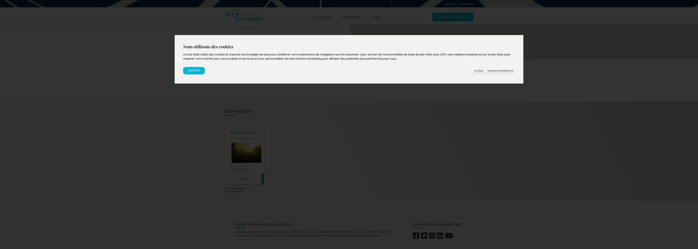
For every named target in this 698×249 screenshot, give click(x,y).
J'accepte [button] (194, 70)
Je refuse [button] (478, 70)
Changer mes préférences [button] (500, 70)
